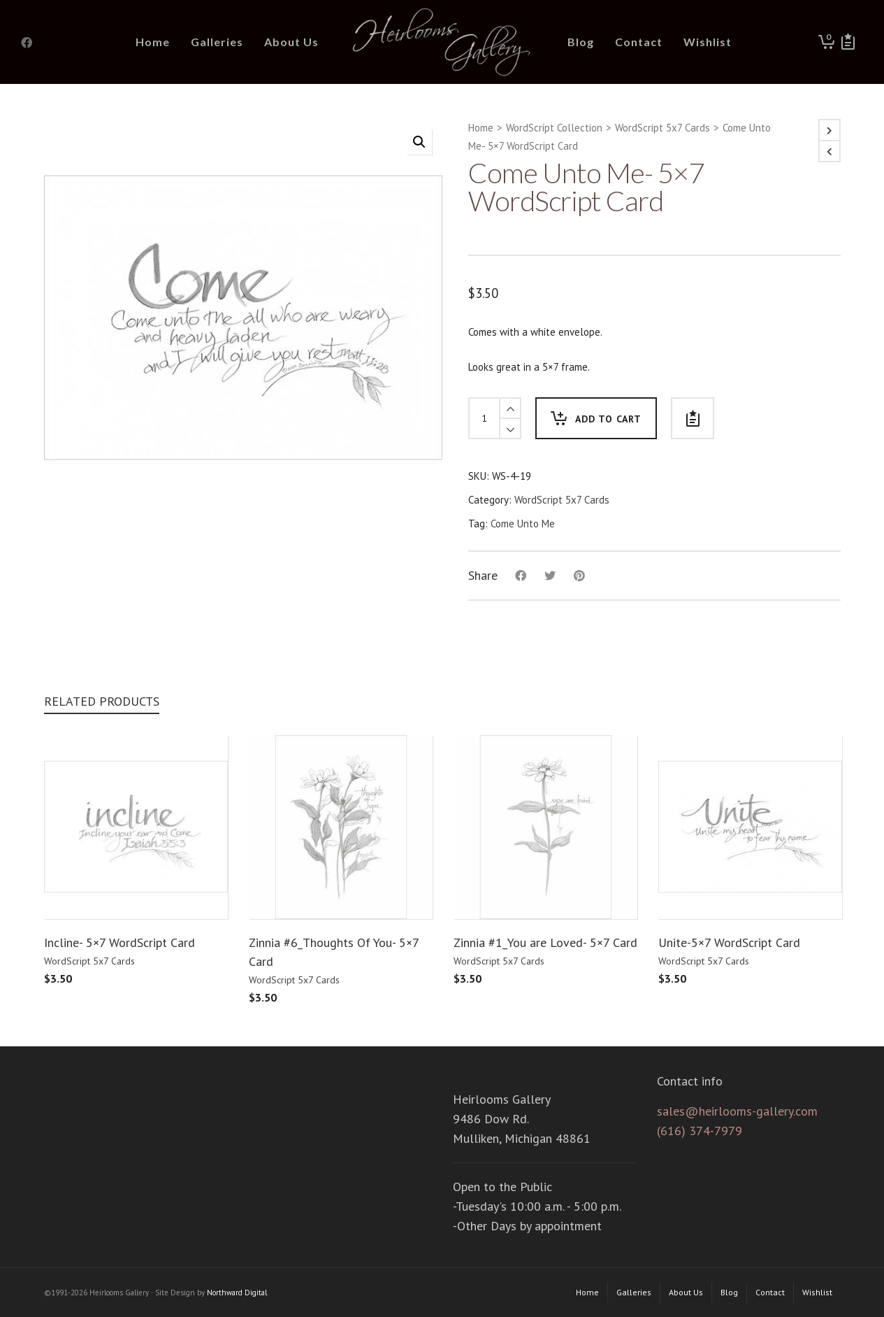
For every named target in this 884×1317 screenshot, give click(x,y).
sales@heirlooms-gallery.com (737, 1111)
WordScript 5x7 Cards (662, 127)
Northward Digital (237, 1292)
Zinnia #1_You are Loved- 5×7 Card (545, 942)
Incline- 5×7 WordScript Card (119, 942)
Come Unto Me (523, 523)
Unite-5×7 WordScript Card (729, 942)
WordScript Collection (554, 127)
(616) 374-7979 (699, 1131)
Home (480, 127)
